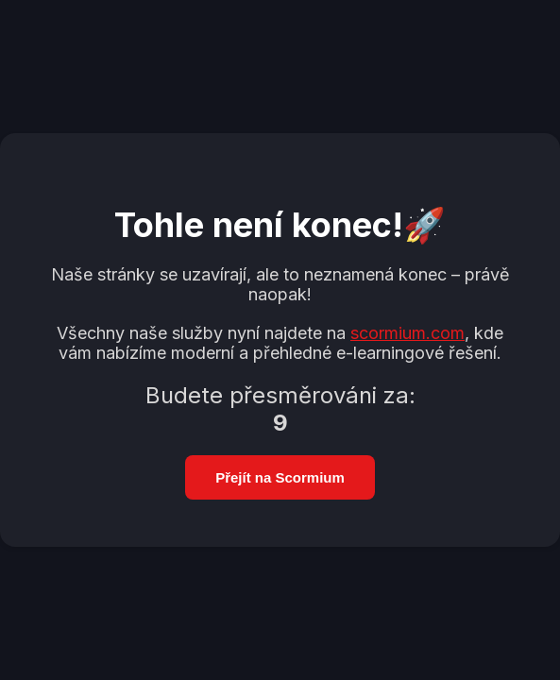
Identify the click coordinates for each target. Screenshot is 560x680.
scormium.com (407, 333)
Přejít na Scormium (280, 477)
